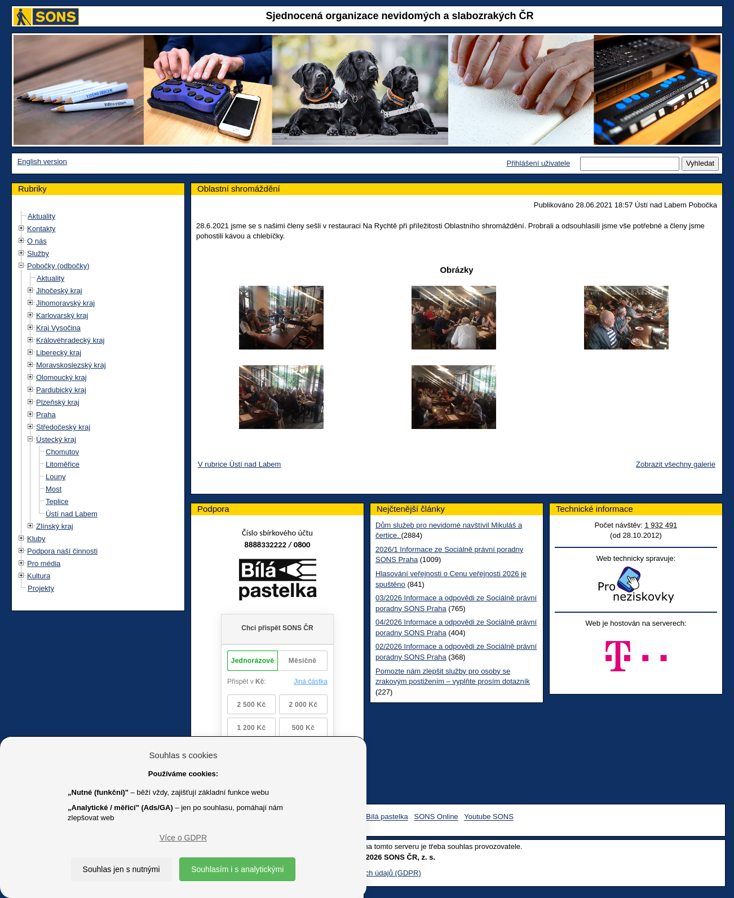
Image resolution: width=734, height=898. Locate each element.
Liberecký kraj (58, 352)
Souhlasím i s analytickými (237, 869)
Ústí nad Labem (72, 514)
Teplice (57, 501)
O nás (37, 241)
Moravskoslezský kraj (71, 365)
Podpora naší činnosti (62, 551)
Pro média (43, 563)
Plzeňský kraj (57, 402)
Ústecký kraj (56, 439)
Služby (38, 253)
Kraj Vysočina (58, 328)
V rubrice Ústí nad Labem (239, 464)
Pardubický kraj (61, 390)
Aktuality (41, 216)
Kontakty (41, 228)
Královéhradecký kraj (70, 340)
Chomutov (62, 452)
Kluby (36, 538)
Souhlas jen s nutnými (121, 869)
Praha (46, 414)
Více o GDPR (183, 837)
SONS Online (436, 817)
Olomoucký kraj (61, 377)
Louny (55, 476)
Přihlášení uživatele (538, 163)
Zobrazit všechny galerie (675, 464)
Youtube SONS (489, 817)
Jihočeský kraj (59, 290)
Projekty (41, 588)
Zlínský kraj (54, 526)
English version (42, 161)
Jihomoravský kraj (65, 303)
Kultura (38, 576)
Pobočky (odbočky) (58, 266)
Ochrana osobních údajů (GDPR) (367, 873)
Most (53, 489)
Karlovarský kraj (62, 315)
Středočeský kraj (63, 427)
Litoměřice (62, 464)
